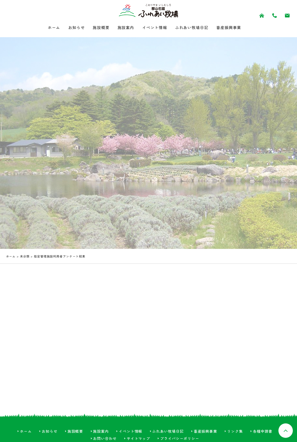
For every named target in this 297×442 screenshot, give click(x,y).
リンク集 (235, 431)
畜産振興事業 (232, 28)
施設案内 (125, 28)
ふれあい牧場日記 (193, 28)
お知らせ (73, 28)
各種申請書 (262, 431)
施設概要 (99, 28)
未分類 (25, 256)
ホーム (50, 28)
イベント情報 (155, 28)
